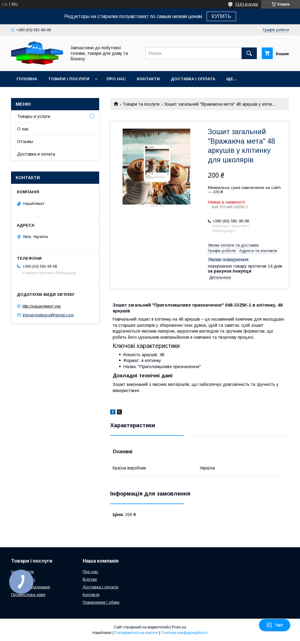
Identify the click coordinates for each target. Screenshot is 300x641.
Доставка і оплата (193, 79)
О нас (23, 128)
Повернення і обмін (101, 602)
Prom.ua (179, 627)
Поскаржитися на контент (136, 633)
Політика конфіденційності (184, 633)
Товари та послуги (140, 104)
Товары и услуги (33, 116)
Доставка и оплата (36, 154)
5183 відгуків (246, 4)
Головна (27, 79)
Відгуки (90, 579)
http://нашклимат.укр (41, 306)
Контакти (148, 79)
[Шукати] (249, 53)
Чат (274, 625)
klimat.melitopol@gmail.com (48, 315)
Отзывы (25, 141)
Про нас (116, 79)
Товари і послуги (68, 79)
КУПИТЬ (221, 16)
